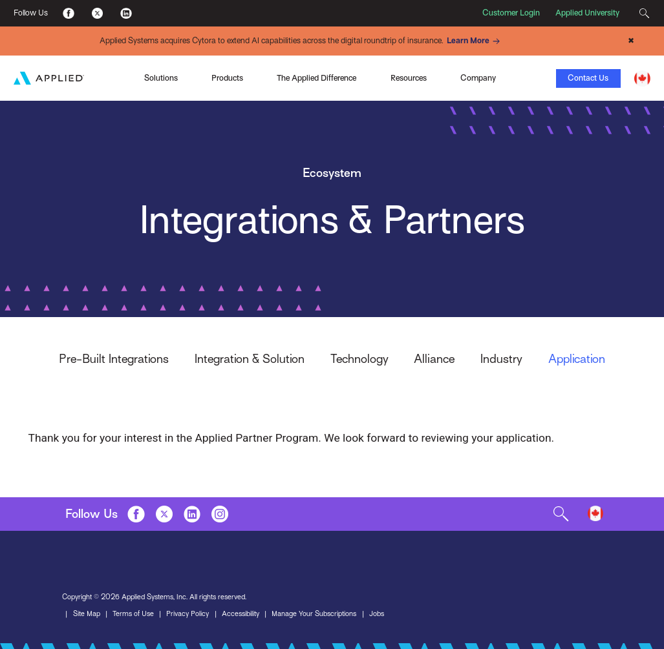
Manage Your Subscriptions (314, 614)
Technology (359, 359)
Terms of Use (133, 614)
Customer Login (511, 12)
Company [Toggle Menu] (478, 78)
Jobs (376, 614)
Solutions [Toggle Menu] (161, 78)
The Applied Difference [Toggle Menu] (316, 78)
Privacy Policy (187, 614)
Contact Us (588, 78)
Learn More (475, 41)
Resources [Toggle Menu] (409, 78)
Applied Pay (100, 76)
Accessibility (240, 614)
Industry (501, 359)
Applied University (587, 12)
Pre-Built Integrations (114, 359)
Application (576, 359)
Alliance (434, 359)
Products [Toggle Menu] (227, 78)
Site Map (86, 614)
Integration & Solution (250, 359)
